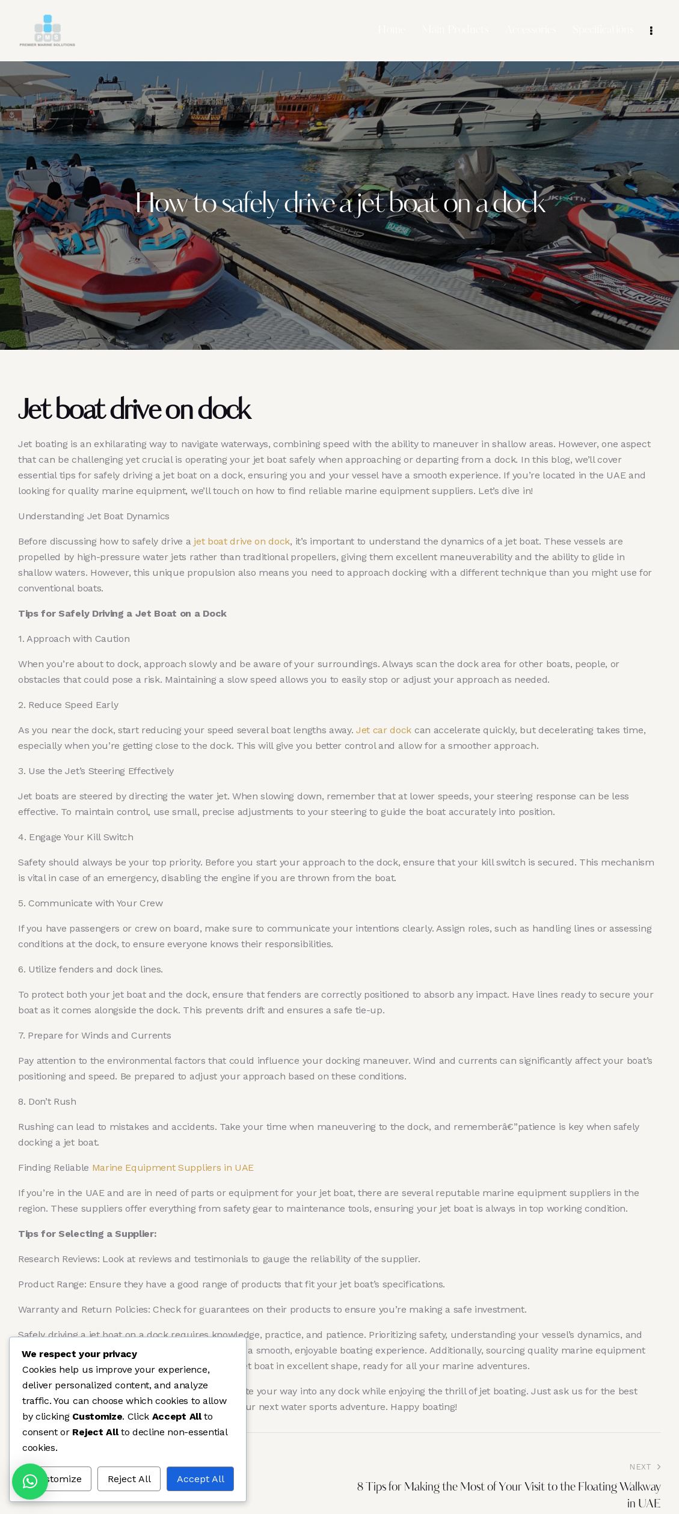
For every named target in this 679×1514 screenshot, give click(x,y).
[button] (30, 1482)
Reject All (129, 1479)
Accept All (200, 1479)
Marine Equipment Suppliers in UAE (173, 1167)
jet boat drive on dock (242, 541)
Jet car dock (383, 730)
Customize (57, 1479)
